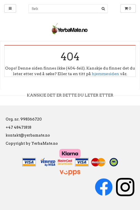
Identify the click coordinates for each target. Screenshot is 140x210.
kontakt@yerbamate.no (28, 135)
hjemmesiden (105, 74)
